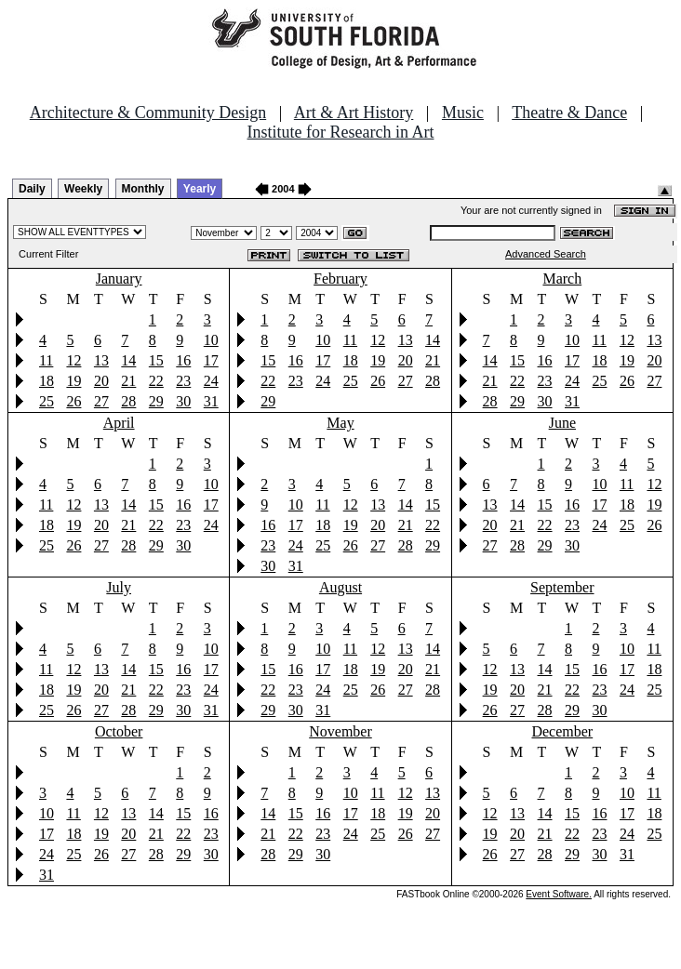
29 (156, 401)
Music (463, 112)
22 (156, 381)
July (118, 587)
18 (46, 381)
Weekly (83, 188)
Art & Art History (354, 112)
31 (211, 401)
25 (46, 401)
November (340, 731)
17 (211, 360)
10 (211, 340)
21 (128, 381)
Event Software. (559, 894)
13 (101, 360)
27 (101, 401)
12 (73, 360)
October (119, 731)
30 (183, 401)
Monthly (143, 188)
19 (73, 381)
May (340, 423)
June (562, 423)
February (340, 278)
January (119, 278)
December (562, 731)
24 (211, 381)
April (119, 423)
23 (183, 381)
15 (156, 360)
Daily (32, 188)
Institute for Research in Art (340, 132)
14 (128, 360)
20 (101, 381)
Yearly (199, 188)
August (340, 587)
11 (46, 360)
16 (183, 360)
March (561, 278)
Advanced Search (545, 253)
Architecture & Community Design (148, 112)
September (562, 587)
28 (128, 401)
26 (73, 401)
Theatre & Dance (569, 112)
